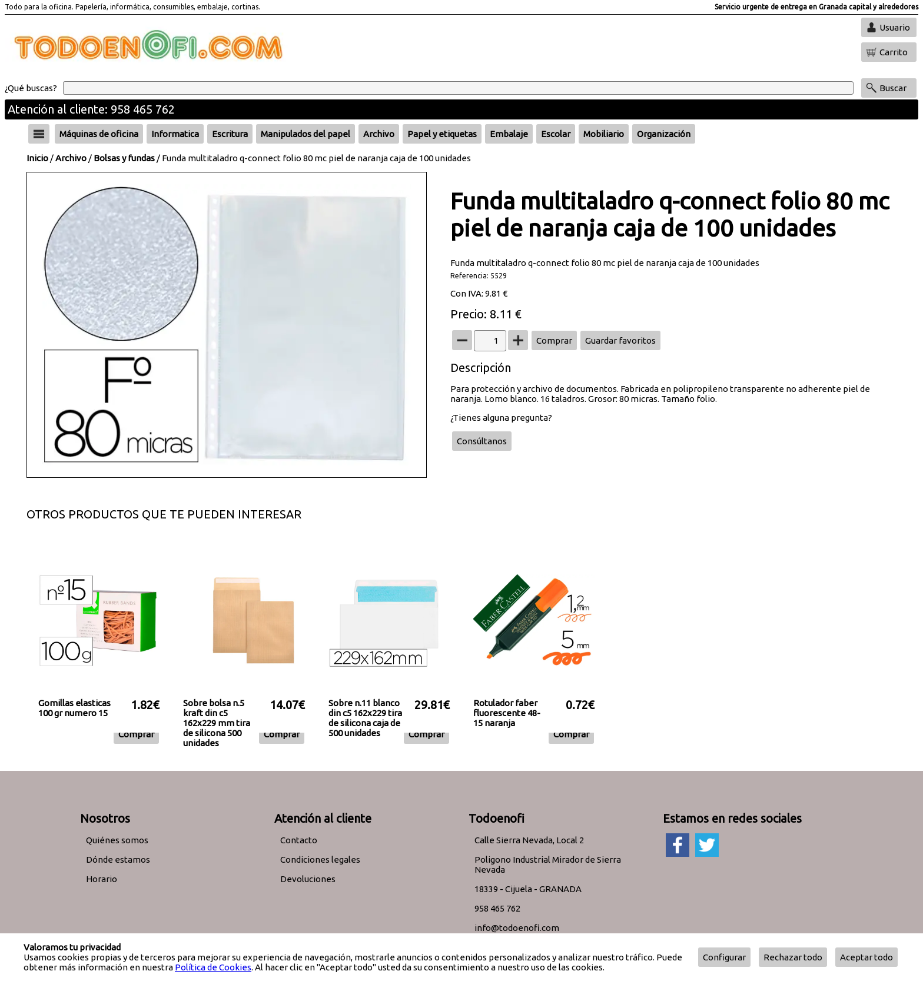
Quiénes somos (117, 840)
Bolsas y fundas (124, 158)
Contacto (298, 840)
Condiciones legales (320, 859)
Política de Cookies (213, 967)
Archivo (71, 158)
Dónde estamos (118, 859)
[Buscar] (458, 88)
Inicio (37, 158)
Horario (101, 879)
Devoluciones (308, 879)
